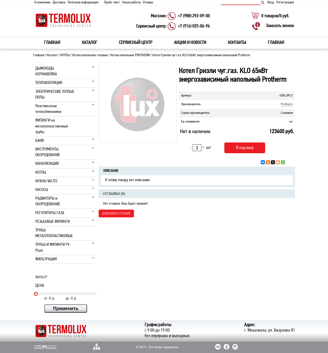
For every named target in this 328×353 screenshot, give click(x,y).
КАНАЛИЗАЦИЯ (47, 164)
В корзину (245, 147)
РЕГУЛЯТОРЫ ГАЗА (49, 213)
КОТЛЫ (65, 55)
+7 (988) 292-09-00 (194, 16)
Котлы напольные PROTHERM (130, 55)
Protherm (287, 104)
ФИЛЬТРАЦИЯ (46, 259)
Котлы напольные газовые (90, 55)
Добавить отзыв (116, 213)
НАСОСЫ (41, 190)
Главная (52, 43)
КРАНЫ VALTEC (46, 181)
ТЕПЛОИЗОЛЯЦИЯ (48, 83)
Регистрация (285, 2)
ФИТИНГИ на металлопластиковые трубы (51, 126)
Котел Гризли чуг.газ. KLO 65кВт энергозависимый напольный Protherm (201, 55)
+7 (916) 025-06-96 (194, 26)
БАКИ (39, 141)
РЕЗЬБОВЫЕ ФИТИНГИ (52, 222)
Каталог (52, 55)
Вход (270, 2)
